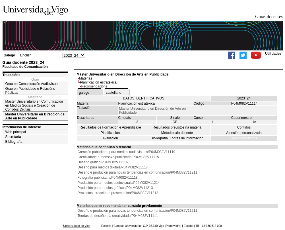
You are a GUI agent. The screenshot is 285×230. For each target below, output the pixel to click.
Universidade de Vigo (76, 225)
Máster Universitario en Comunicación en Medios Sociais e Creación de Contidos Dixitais (34, 105)
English (25, 55)
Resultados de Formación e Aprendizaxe (110, 127)
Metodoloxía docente (177, 133)
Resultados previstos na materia (177, 127)
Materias (85, 78)
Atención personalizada (244, 133)
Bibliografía (13, 142)
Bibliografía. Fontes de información (177, 138)
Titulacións (11, 75)
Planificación (110, 133)
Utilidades (273, 54)
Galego (9, 55)
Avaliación (110, 138)
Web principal (15, 132)
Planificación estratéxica (98, 82)
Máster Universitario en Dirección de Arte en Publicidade (35, 116)
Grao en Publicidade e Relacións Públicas (30, 91)
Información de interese (22, 127)
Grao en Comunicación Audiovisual (32, 84)
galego (84, 93)
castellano (113, 93)
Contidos (244, 127)
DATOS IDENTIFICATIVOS (143, 98)
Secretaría (13, 137)
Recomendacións (244, 138)
